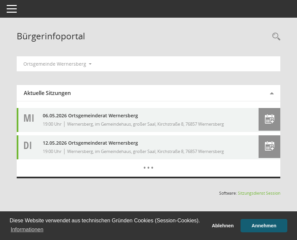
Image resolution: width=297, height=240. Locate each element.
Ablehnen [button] (223, 225)
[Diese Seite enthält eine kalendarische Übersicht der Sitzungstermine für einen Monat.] (148, 163)
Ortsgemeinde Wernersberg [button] (57, 64)
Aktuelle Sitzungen (47, 93)
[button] (269, 119)
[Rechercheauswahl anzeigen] (274, 36)
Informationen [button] (27, 229)
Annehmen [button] (264, 225)
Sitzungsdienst (259, 193)
